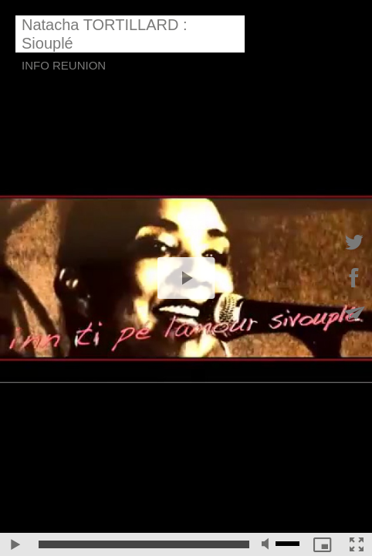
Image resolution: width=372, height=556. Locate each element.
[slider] (144, 544)
